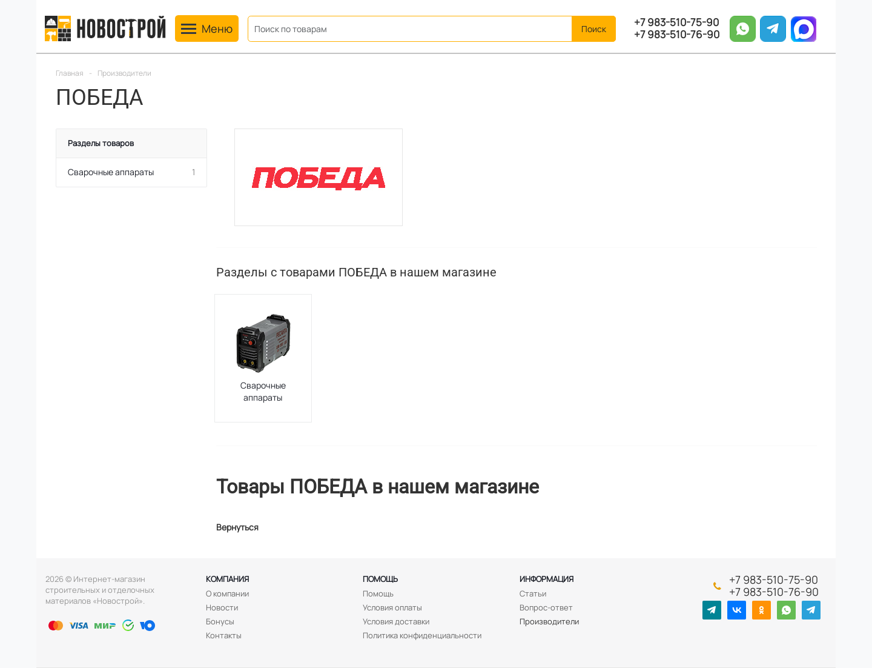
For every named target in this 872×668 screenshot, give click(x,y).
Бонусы (220, 621)
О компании (227, 593)
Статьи (533, 593)
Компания (227, 578)
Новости (222, 607)
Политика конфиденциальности (422, 635)
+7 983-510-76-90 (676, 34)
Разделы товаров (101, 143)
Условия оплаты (392, 607)
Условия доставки (396, 621)
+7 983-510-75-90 (676, 22)
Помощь (380, 578)
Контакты (224, 635)
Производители (549, 621)
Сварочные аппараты (263, 391)
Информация (546, 578)
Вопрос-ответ (546, 607)
